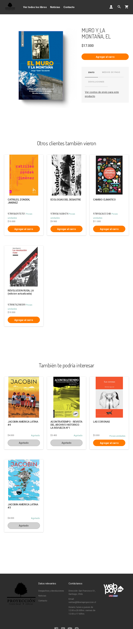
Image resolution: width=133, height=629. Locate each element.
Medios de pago (111, 72)
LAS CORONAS (101, 421)
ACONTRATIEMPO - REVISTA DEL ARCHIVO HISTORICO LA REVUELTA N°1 (66, 424)
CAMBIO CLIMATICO (104, 199)
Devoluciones (96, 82)
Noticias (55, 7)
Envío (91, 72)
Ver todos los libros (35, 7)
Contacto (69, 7)
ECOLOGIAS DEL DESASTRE (65, 199)
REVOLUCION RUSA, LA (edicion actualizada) (21, 292)
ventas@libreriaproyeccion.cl (82, 602)
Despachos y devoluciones (51, 591)
